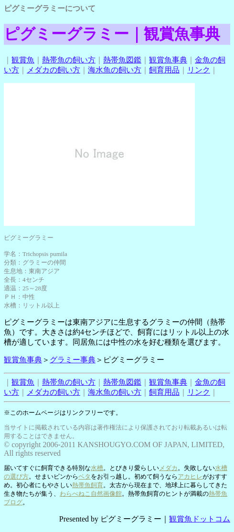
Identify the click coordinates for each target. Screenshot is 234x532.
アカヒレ (190, 476)
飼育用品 (164, 70)
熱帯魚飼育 (87, 485)
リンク (198, 70)
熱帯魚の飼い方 (69, 60)
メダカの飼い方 (53, 70)
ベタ (84, 476)
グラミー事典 (73, 360)
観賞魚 (22, 60)
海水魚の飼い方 (114, 70)
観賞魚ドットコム (199, 519)
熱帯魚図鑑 (122, 60)
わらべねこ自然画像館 (91, 493)
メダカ (168, 467)
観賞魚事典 (168, 60)
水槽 (97, 467)
